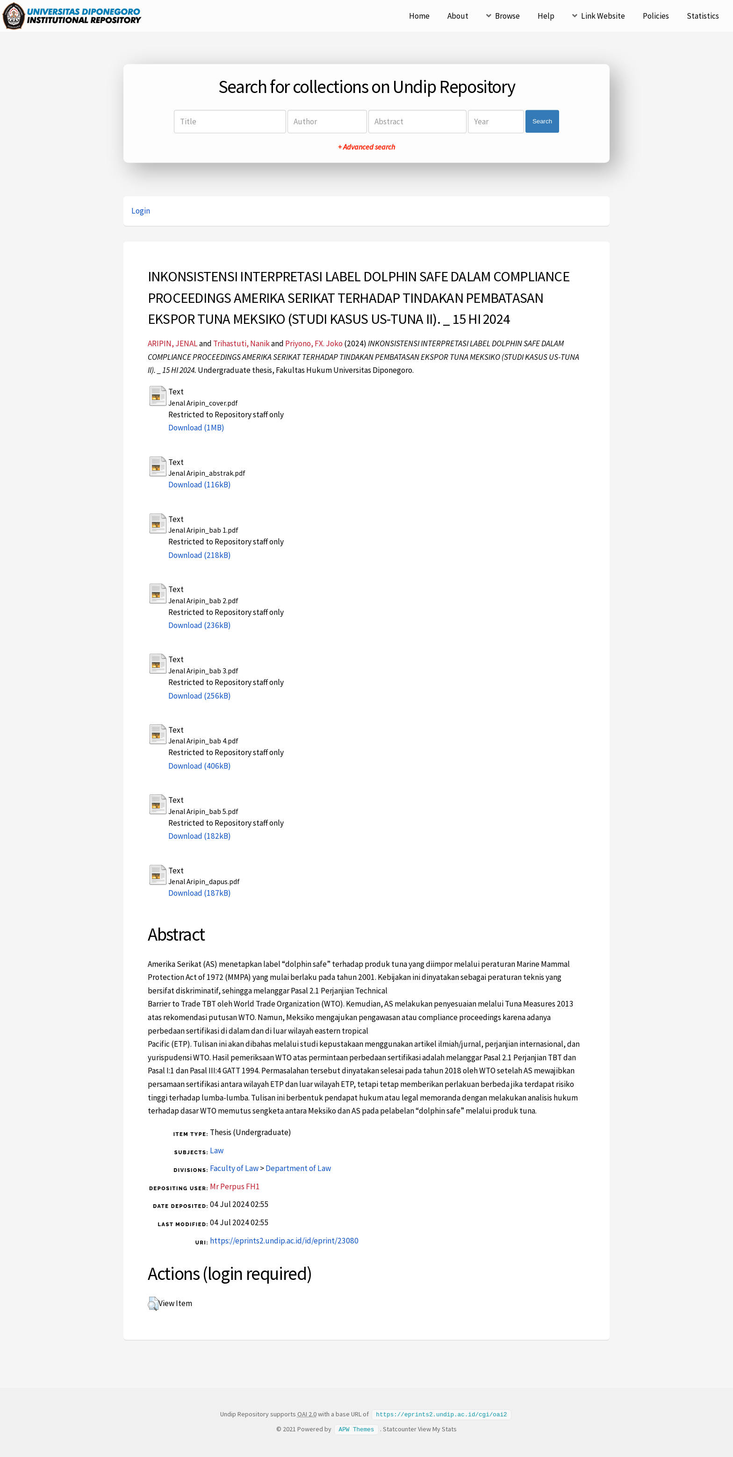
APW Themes (356, 1428)
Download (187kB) (199, 893)
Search (542, 121)
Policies (656, 16)
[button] (153, 1304)
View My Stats (437, 1428)
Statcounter (400, 1428)
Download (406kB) (199, 766)
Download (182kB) (199, 836)
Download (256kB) (199, 696)
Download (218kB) (199, 555)
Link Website (603, 16)
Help (546, 16)
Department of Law (298, 1168)
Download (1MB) (196, 427)
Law (216, 1150)
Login (140, 211)
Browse (507, 16)
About (457, 16)
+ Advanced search (366, 146)
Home (419, 16)
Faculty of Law (234, 1168)
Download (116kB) (199, 484)
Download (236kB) (199, 625)
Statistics (703, 16)
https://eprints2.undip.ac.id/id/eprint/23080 (284, 1241)
